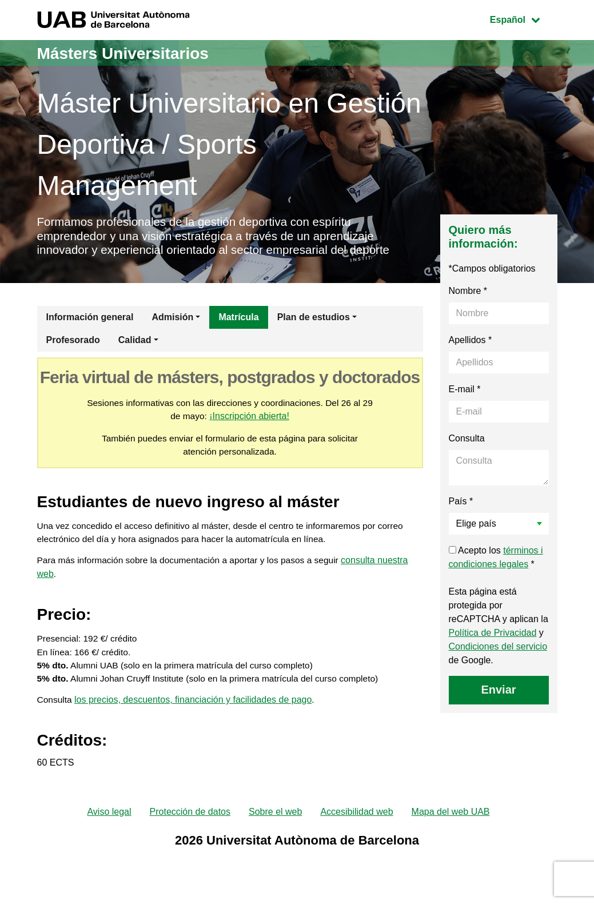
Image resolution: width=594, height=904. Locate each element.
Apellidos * (470, 343)
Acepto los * (496, 560)
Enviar (498, 692)
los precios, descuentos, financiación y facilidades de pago (194, 709)
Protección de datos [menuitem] (190, 822)
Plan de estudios (313, 320)
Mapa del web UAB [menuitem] (451, 822)
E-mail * (465, 392)
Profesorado (73, 343)
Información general (90, 320)
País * (461, 504)
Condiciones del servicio (498, 649)
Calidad (135, 343)
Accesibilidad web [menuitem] (356, 822)
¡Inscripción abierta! (256, 419)
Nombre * (468, 293)
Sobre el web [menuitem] (275, 822)
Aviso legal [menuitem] (109, 822)
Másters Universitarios (129, 52)
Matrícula (238, 320)
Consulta (467, 441)
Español (523, 19)
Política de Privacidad (493, 635)
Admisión (172, 320)
